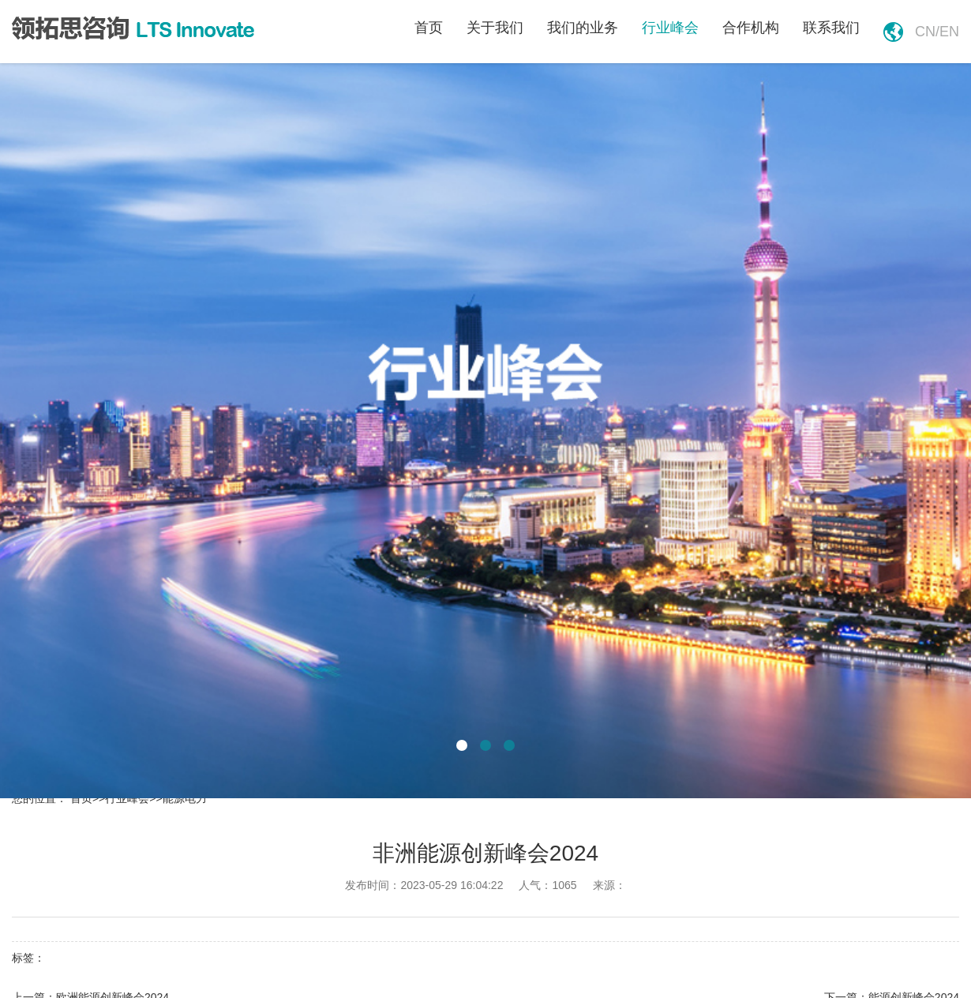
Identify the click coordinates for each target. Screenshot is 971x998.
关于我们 (495, 28)
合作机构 (750, 28)
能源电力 (185, 798)
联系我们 (831, 28)
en (949, 31)
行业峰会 (670, 28)
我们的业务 (582, 28)
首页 (428, 28)
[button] (461, 745)
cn (925, 31)
